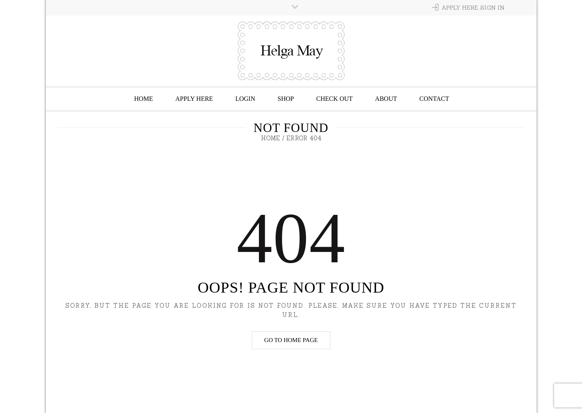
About (386, 98)
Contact (434, 98)
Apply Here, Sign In (473, 7)
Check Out (334, 98)
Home (143, 98)
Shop (286, 98)
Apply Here (194, 98)
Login (245, 98)
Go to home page (291, 340)
